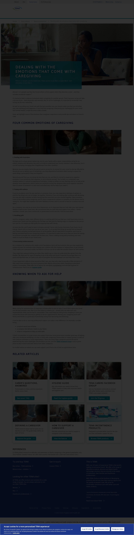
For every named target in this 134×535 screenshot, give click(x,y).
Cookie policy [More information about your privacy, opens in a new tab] (16, 533)
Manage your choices (117, 529)
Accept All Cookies (87, 529)
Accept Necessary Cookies (102, 529)
